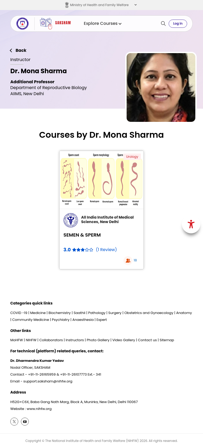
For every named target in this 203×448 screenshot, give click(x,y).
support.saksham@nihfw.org (47, 381)
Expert (101, 319)
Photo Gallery (98, 340)
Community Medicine (30, 319)
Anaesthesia (83, 319)
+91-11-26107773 (73, 374)
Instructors (75, 340)
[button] (135, 5)
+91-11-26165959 (42, 374)
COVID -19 (18, 312)
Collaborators (51, 340)
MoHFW (16, 340)
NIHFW (31, 340)
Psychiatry (61, 319)
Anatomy (184, 312)
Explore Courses (102, 23)
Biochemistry (60, 312)
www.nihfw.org (39, 408)
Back (21, 50)
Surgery (115, 312)
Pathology (96, 312)
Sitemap (167, 340)
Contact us (147, 340)
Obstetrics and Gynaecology (148, 312)
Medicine (38, 312)
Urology (132, 156)
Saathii (79, 312)
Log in (177, 23)
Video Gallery (123, 340)
